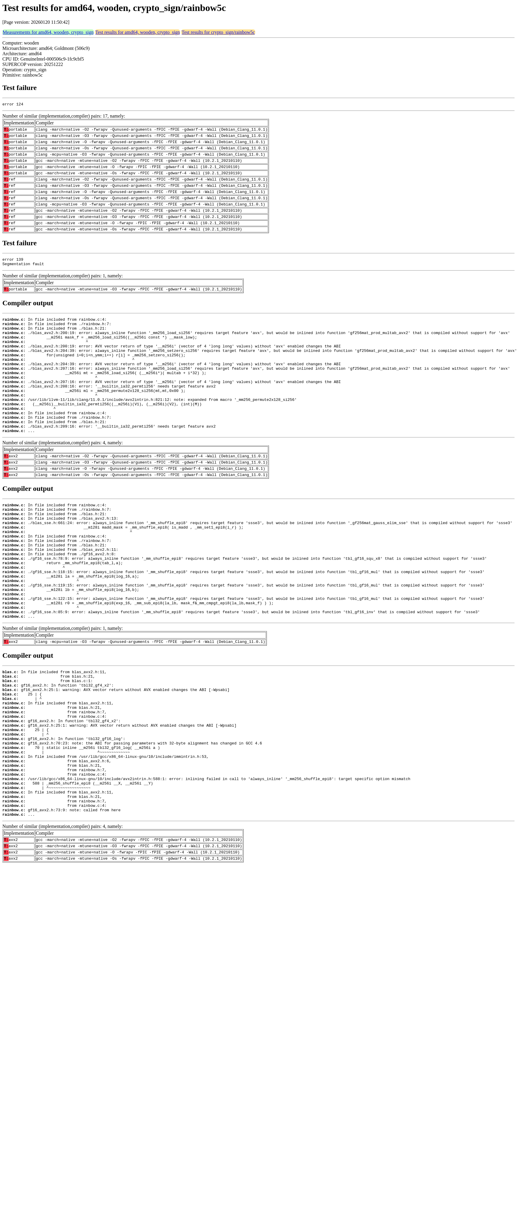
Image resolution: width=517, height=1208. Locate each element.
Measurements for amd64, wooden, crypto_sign (48, 32)
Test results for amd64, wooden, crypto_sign (137, 32)
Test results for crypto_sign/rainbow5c (218, 32)
